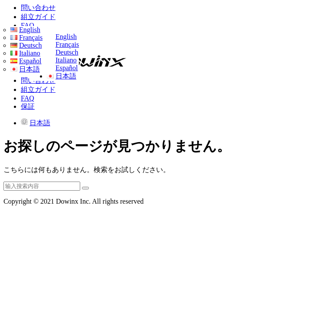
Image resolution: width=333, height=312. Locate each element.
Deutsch (67, 52)
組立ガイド (38, 16)
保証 (28, 106)
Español (67, 68)
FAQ (27, 25)
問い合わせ (38, 7)
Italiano (66, 60)
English (66, 36)
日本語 (66, 76)
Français (67, 44)
